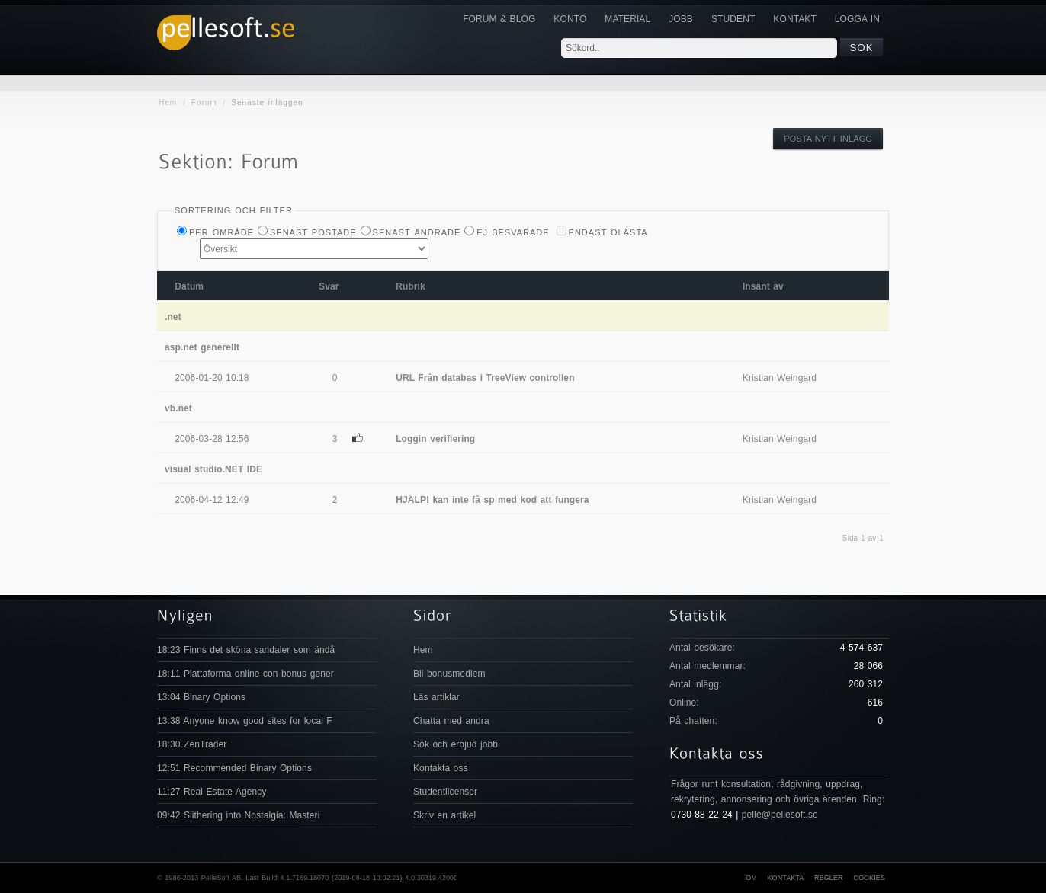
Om (751, 878)
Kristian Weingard (780, 378)
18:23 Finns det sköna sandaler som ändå (246, 650)
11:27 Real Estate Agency (212, 791)
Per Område (221, 232)
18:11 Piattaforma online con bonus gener (245, 673)
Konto (569, 19)
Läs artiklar (436, 697)
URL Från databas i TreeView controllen (485, 378)
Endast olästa (608, 232)
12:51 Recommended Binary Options (234, 768)
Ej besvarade (512, 232)
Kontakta (785, 878)
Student (733, 19)
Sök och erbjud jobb (455, 744)
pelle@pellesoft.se (780, 814)
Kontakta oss (440, 768)
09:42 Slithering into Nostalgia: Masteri (238, 815)
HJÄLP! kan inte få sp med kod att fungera (492, 500)
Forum (204, 102)
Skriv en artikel (444, 815)
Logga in (857, 19)
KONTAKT (794, 19)
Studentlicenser (445, 791)
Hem (168, 102)
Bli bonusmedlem (449, 673)
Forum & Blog (499, 19)
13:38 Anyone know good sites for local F (244, 720)
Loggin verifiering (435, 439)
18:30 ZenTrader (191, 744)
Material (627, 19)
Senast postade (313, 232)
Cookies (869, 878)
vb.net (178, 408)
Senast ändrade (417, 232)
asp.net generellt (202, 347)
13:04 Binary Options (201, 697)
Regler (828, 878)
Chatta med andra (451, 720)
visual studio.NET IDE (213, 469)
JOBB (681, 19)
